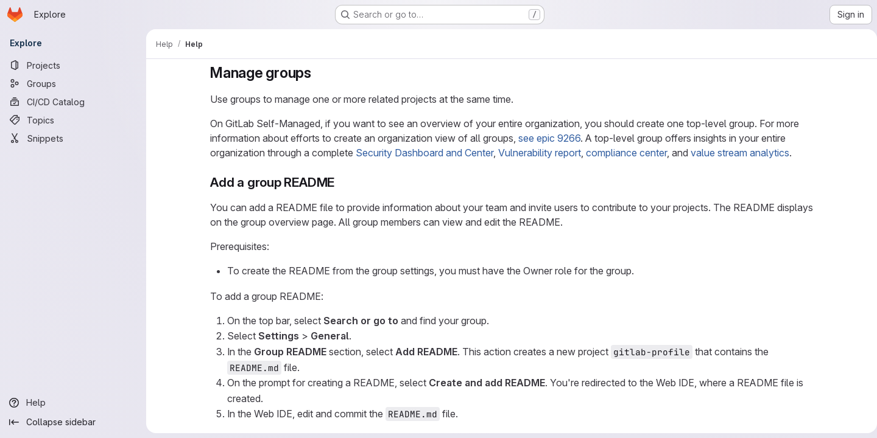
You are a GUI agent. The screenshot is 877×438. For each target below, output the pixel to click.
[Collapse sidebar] (73, 422)
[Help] (73, 402)
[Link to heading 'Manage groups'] (317, 73)
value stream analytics (737, 153)
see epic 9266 (547, 138)
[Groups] (73, 83)
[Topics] (73, 119)
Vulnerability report (537, 153)
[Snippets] (73, 138)
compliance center (623, 153)
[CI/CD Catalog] (73, 101)
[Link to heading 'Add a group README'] (339, 182)
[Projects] (73, 65)
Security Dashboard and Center (422, 153)
